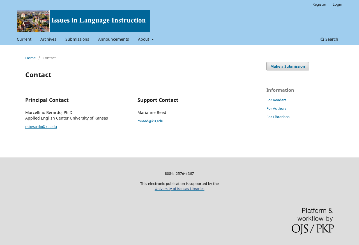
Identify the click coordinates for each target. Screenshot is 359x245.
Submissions (77, 39)
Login (337, 4)
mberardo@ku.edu (41, 126)
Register (319, 4)
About (144, 39)
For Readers (276, 99)
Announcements (113, 39)
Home (30, 57)
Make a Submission (287, 66)
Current (24, 39)
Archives (48, 39)
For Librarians (277, 116)
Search (329, 39)
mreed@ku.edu (150, 120)
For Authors (276, 108)
